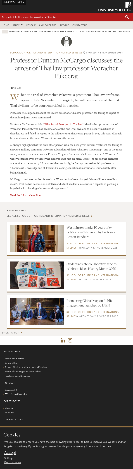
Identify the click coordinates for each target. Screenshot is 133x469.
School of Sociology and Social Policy (23, 371)
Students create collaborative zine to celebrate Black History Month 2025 (91, 266)
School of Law (11, 363)
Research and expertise (41, 25)
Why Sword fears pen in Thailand (63, 124)
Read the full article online (25, 195)
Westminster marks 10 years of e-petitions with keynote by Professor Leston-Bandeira (90, 232)
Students (9, 412)
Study (16, 25)
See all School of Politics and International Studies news (48, 216)
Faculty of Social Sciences (17, 376)
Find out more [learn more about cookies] (12, 462)
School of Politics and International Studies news (46, 52)
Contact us (79, 25)
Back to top (10, 332)
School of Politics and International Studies (29, 17)
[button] (127, 17)
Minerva (9, 408)
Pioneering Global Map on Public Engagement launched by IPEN (89, 303)
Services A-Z (11, 390)
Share (18, 87)
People (64, 25)
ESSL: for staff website (16, 394)
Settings (8, 458)
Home (5, 25)
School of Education (14, 358)
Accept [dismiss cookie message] (10, 452)
